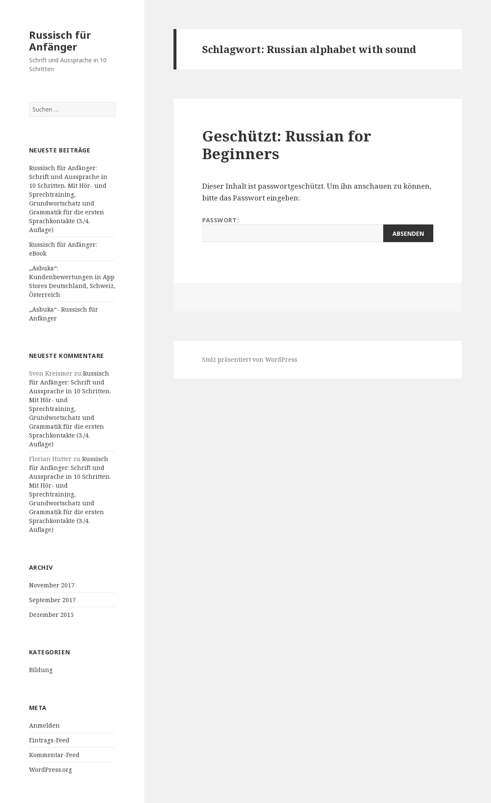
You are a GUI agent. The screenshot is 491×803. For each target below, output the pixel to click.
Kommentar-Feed (54, 755)
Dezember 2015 (51, 615)
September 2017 (52, 600)
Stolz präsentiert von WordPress (249, 359)
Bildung (41, 670)
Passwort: (317, 229)
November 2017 (52, 585)
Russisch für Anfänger (60, 40)
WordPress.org (50, 770)
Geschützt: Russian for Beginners (286, 144)
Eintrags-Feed (49, 740)
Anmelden (44, 725)
